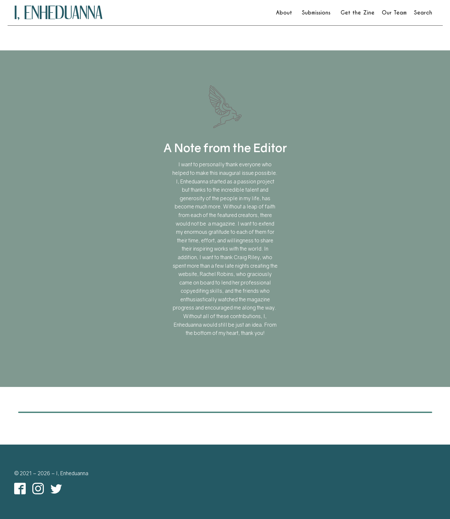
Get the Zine (358, 12)
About (284, 12)
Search (423, 12)
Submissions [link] (316, 12)
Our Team (394, 12)
